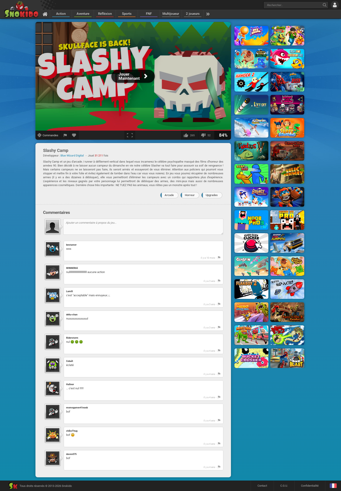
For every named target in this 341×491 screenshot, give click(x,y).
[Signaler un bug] (65, 135)
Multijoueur (170, 14)
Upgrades (212, 195)
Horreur (190, 195)
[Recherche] (324, 5)
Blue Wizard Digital (72, 155)
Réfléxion (105, 14)
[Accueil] (45, 14)
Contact (262, 485)
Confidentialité (310, 485)
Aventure (83, 14)
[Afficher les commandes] (48, 135)
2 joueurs (193, 14)
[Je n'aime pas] (206, 135)
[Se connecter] (335, 5)
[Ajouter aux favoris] (74, 135)
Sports (127, 14)
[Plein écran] (130, 135)
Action (61, 14)
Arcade (169, 195)
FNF (149, 14)
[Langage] (333, 486)
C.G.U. (284, 485)
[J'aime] (190, 135)
